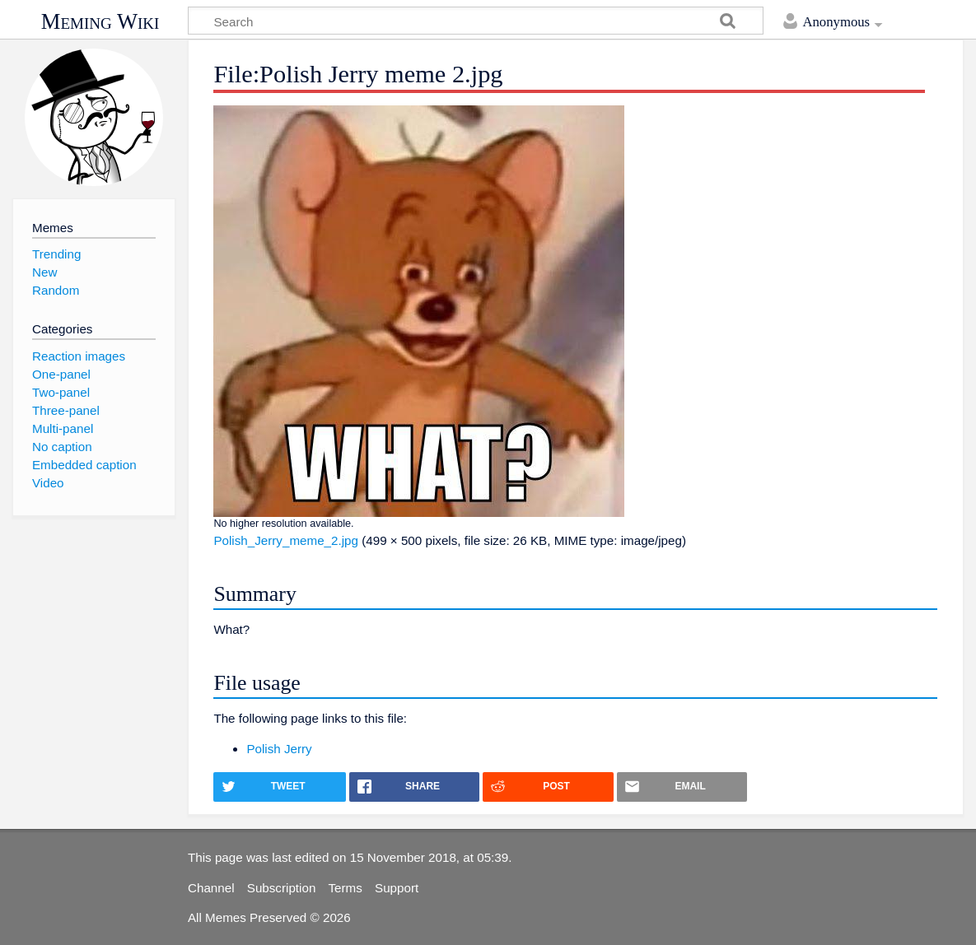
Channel (211, 888)
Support (396, 888)
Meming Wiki (100, 21)
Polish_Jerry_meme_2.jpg (285, 540)
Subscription (281, 888)
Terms (345, 888)
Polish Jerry (278, 749)
